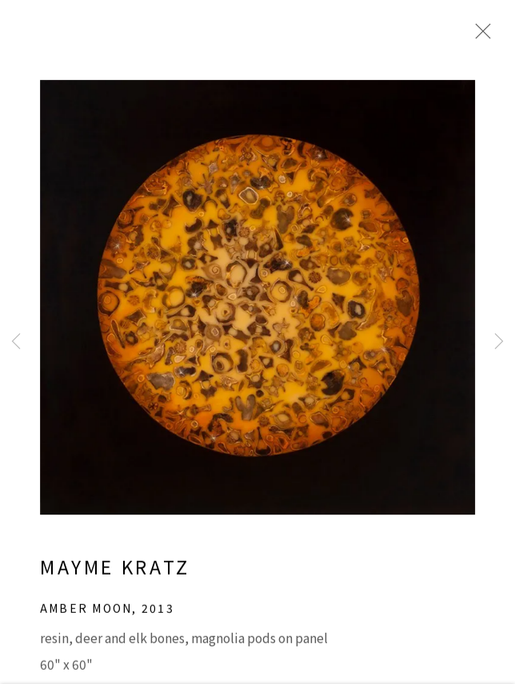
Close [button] (485, 36)
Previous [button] (16, 341)
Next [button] (499, 341)
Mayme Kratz (115, 580)
